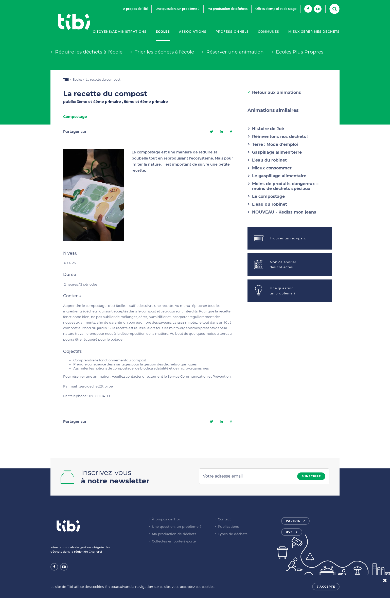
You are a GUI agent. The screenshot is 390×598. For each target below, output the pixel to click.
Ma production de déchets (227, 9)
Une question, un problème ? (177, 9)
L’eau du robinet (269, 160)
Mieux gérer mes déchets (314, 31)
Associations (192, 31)
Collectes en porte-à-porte (174, 541)
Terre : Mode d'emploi (275, 144)
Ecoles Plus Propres (299, 52)
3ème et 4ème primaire (99, 101)
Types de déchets (232, 534)
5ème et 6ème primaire (146, 101)
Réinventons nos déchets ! (280, 136)
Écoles (163, 31)
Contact (224, 519)
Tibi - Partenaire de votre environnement (73, 21)
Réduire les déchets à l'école (88, 52)
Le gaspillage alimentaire (279, 175)
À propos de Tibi (135, 9)
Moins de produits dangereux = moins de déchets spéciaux (285, 186)
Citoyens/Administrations (120, 31)
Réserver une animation (235, 52)
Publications (228, 526)
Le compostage (268, 196)
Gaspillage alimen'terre (277, 152)
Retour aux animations (276, 92)
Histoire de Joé (268, 128)
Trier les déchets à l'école (164, 52)
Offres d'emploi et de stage (275, 9)
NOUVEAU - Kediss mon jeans (284, 212)
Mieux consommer (272, 168)
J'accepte (326, 586)
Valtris (293, 521)
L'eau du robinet (269, 204)
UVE (289, 532)
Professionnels (232, 31)
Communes (268, 31)
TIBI (66, 79)
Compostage (75, 116)
